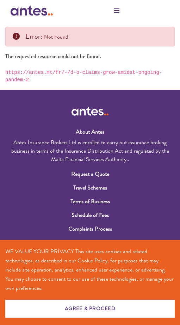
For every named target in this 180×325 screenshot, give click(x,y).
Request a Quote (90, 174)
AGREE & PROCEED (90, 308)
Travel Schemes (90, 188)
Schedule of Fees (90, 215)
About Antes (90, 132)
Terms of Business (90, 201)
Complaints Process (90, 229)
